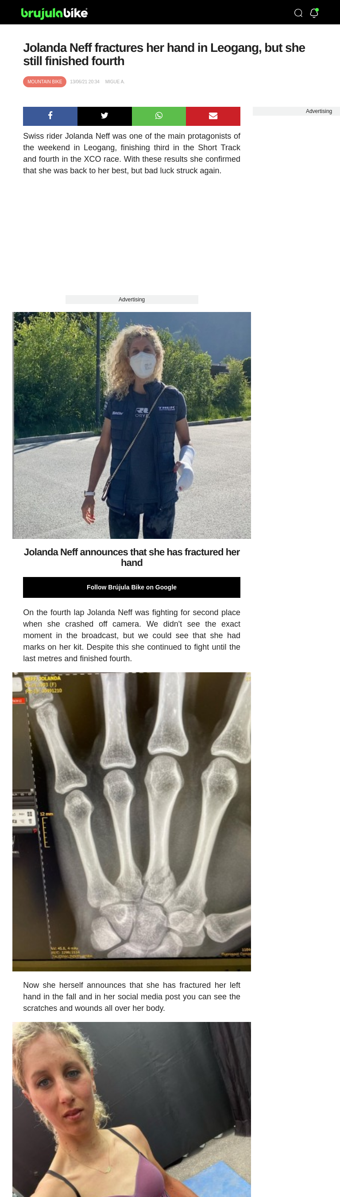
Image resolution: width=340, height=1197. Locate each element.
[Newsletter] (314, 14)
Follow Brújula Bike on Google (132, 587)
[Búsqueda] (298, 13)
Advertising (132, 299)
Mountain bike (44, 81)
